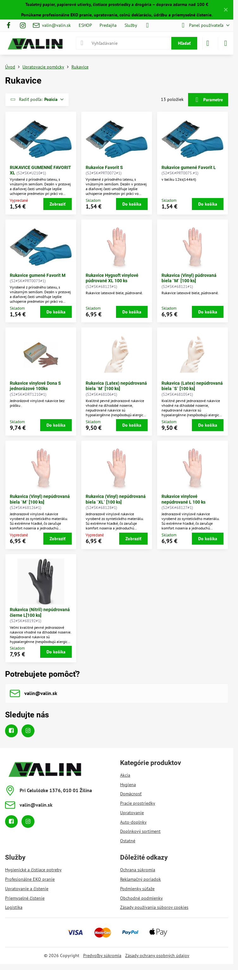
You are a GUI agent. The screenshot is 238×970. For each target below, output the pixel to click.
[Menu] (225, 43)
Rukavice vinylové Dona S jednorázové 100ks (35, 386)
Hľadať (184, 43)
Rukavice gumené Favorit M (37, 275)
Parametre (208, 99)
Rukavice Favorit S (104, 167)
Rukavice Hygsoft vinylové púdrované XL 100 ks (112, 278)
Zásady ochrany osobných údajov (157, 955)
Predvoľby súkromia (102, 955)
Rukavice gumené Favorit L (189, 167)
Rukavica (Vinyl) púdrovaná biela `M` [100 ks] (189, 278)
